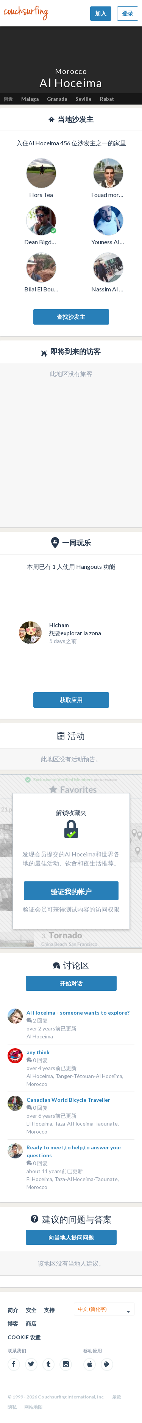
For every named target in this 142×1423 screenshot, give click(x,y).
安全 (31, 1310)
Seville (83, 99)
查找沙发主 (71, 316)
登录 (127, 13)
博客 (13, 1323)
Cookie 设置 (24, 1337)
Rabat (107, 99)
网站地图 (33, 1407)
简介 (13, 1310)
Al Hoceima (40, 1036)
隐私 (12, 1407)
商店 (31, 1323)
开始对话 (71, 983)
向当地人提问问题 (71, 1237)
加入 (100, 13)
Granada (57, 99)
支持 (49, 1310)
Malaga (30, 99)
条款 (116, 1397)
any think (38, 1052)
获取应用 (71, 699)
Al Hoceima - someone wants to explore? (78, 1012)
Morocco (71, 71)
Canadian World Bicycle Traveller (68, 1100)
